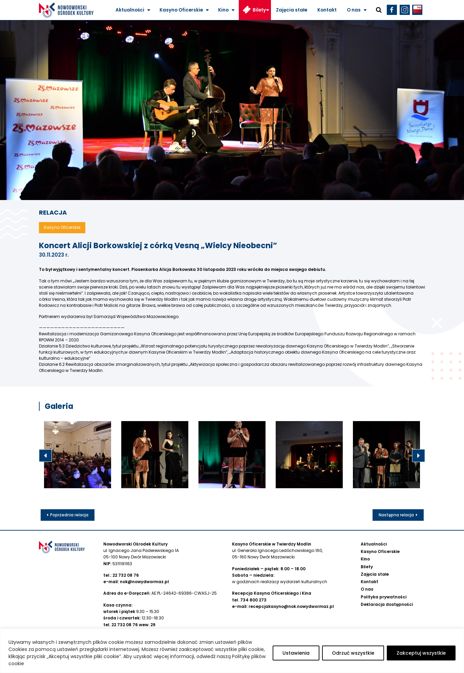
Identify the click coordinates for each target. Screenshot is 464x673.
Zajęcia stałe (291, 10)
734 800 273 (253, 600)
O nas (354, 10)
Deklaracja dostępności (387, 604)
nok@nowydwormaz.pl (144, 582)
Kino (223, 10)
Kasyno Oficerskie (181, 10)
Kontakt (327, 10)
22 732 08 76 (125, 575)
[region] (232, 651)
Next (418, 455)
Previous (45, 455)
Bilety (259, 10)
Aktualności (129, 10)
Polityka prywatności (383, 597)
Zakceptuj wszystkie (421, 653)
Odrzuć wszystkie (353, 653)
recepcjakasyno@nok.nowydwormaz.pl (291, 606)
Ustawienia (296, 653)
